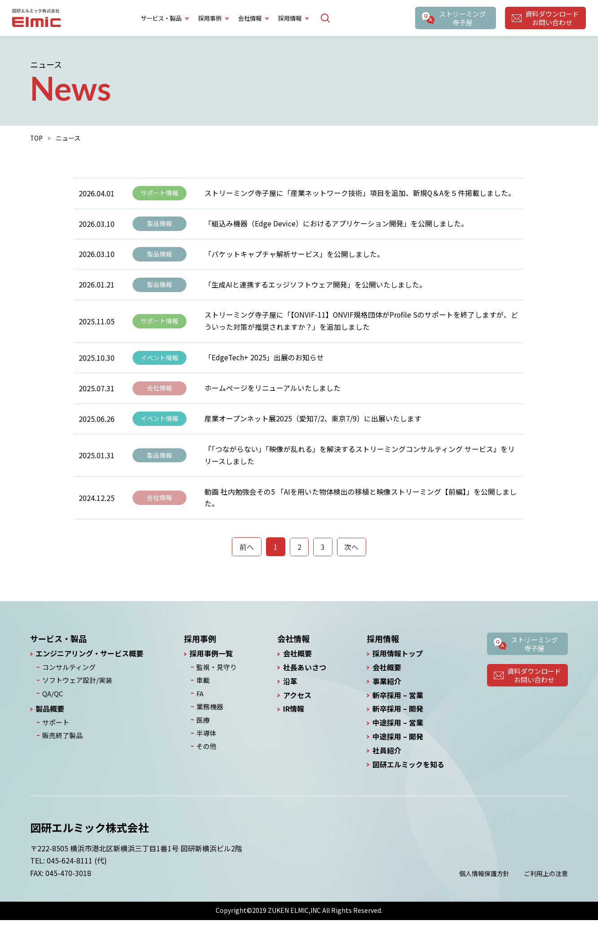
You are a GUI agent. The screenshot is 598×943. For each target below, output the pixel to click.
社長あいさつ (303, 690)
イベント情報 (159, 370)
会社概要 (296, 677)
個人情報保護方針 (484, 896)
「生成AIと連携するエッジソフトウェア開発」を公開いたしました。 (315, 292)
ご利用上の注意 (546, 896)
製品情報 (159, 227)
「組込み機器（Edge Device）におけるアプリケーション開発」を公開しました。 (336, 226)
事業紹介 (386, 704)
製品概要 (49, 730)
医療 (203, 741)
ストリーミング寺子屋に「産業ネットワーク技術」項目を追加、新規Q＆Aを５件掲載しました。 (360, 194)
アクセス (296, 718)
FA (200, 715)
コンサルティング (67, 690)
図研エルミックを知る (408, 787)
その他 (206, 766)
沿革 (289, 704)
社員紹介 (386, 774)
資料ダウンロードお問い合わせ (552, 18)
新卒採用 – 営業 (397, 718)
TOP (36, 137)
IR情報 (292, 732)
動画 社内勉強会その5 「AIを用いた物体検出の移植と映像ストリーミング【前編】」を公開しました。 (360, 519)
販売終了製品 (61, 756)
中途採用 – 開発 (397, 760)
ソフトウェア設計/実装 (74, 703)
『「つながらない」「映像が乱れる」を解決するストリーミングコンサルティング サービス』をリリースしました (359, 474)
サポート (54, 743)
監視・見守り (216, 690)
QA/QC (51, 715)
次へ (352, 569)
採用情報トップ (397, 677)
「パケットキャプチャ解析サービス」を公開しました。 (294, 259)
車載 (203, 703)
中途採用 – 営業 (397, 746)
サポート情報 (159, 194)
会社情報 (159, 403)
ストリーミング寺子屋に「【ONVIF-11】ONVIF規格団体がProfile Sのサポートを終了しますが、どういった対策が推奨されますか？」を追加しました (358, 331)
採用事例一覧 (212, 677)
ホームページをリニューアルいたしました (272, 403)
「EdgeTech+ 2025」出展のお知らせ (264, 370)
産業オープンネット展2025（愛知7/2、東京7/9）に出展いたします (312, 435)
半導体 (206, 753)
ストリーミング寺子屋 (462, 18)
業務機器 (209, 728)
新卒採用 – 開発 (397, 732)
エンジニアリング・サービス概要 (89, 677)
